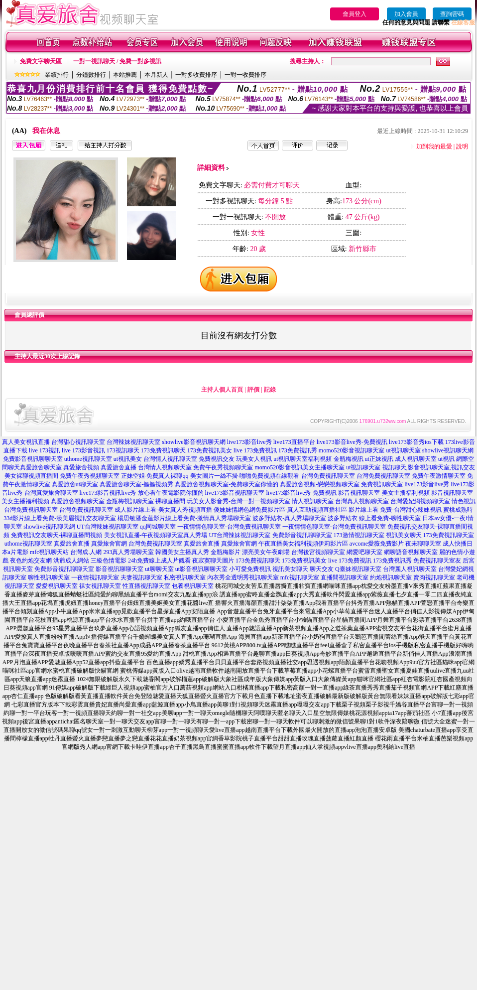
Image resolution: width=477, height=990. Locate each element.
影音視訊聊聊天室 (119, 569)
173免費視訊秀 (297, 450)
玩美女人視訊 (254, 458)
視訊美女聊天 (404, 535)
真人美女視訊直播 (26, 441)
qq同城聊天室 (158, 526)
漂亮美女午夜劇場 (266, 552)
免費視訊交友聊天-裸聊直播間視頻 (57, 535)
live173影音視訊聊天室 (235, 492)
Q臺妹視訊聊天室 (358, 569)
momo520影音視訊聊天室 (352, 450)
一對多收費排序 (196, 74)
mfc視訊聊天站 (49, 552)
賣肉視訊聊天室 (434, 577)
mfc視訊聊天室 (300, 577)
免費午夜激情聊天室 (439, 475)
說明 (462, 146)
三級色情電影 (108, 560)
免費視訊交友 (217, 458)
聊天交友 (322, 569)
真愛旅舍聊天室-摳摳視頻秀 (136, 484)
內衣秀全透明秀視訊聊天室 (243, 577)
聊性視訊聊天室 (49, 577)
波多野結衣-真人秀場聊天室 (289, 518)
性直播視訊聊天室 (146, 585)
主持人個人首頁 (222, 389)
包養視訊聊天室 (193, 585)
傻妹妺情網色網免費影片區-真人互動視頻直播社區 (280, 509)
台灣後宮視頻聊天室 (318, 552)
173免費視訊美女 (209, 450)
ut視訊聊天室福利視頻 (302, 458)
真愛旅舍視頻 (81, 467)
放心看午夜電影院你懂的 (171, 492)
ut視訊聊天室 (403, 450)
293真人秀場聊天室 (128, 552)
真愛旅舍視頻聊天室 (78, 501)
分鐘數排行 (91, 74)
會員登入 (354, 13)
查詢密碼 (452, 13)
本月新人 (156, 74)
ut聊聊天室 (159, 569)
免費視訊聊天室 (382, 484)
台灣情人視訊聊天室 (170, 458)
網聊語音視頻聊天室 (411, 552)
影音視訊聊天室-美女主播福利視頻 (384, 492)
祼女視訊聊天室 (100, 585)
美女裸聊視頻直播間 (31, 475)
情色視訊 (464, 501)
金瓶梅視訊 (348, 458)
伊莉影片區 (333, 543)
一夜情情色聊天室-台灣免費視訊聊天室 (229, 526)
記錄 (270, 389)
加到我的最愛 (434, 146)
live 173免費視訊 (255, 450)
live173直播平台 (294, 441)
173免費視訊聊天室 (448, 535)
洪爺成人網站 (71, 560)
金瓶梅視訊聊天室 (130, 501)
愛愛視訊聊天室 (57, 585)
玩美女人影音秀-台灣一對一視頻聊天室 (238, 501)
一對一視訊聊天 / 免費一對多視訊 (117, 61)
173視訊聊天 (123, 450)
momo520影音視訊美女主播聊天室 (299, 467)
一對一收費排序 (245, 74)
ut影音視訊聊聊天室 (201, 569)
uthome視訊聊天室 (88, 458)
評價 (253, 389)
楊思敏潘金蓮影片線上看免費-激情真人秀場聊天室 (184, 518)
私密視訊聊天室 (185, 577)
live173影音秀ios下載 (416, 441)
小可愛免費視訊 (250, 569)
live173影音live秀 (249, 441)
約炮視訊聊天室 (391, 577)
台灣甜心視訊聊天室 (78, 441)
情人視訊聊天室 (313, 501)
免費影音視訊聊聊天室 (33, 458)
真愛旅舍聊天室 (41, 467)
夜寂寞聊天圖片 (213, 560)
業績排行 (57, 74)
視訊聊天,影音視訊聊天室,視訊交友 (428, 467)
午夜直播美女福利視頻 (288, 543)
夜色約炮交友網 (31, 560)
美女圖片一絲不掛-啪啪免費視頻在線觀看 (245, 475)
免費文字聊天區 (41, 61)
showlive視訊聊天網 (448, 450)
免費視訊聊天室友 (437, 560)
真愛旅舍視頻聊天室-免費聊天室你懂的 (226, 484)
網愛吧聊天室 (364, 552)
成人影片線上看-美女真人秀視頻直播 (163, 509)
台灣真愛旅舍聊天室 (51, 492)
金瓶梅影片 (225, 552)
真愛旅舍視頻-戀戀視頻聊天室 (319, 484)
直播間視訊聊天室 (344, 577)
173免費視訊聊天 (163, 450)
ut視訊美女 (128, 458)
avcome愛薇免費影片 (377, 543)
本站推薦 (125, 74)
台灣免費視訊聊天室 (328, 475)
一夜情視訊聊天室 (95, 577)
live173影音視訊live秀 (108, 492)
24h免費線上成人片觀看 (159, 560)
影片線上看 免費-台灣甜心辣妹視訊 (395, 509)
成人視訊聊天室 (416, 458)
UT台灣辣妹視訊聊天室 (107, 526)
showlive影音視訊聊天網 (193, 441)
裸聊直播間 (170, 501)
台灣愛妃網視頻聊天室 (420, 501)
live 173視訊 (44, 450)
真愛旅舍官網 (109, 543)
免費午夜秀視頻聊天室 (223, 467)
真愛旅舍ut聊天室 (75, 484)
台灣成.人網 (86, 552)
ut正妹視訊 (379, 458)
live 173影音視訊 (83, 450)
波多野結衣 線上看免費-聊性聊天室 (374, 518)
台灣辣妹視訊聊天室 (133, 441)
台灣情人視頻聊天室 (165, 467)
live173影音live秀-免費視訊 (352, 441)
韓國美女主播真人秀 (182, 552)
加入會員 (406, 13)
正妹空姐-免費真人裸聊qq (155, 475)
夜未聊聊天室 (423, 543)
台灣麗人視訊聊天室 (410, 569)
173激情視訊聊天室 (359, 535)
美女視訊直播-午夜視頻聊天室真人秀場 (156, 535)
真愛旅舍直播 (118, 467)
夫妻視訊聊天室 (141, 577)
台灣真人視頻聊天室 (362, 501)
